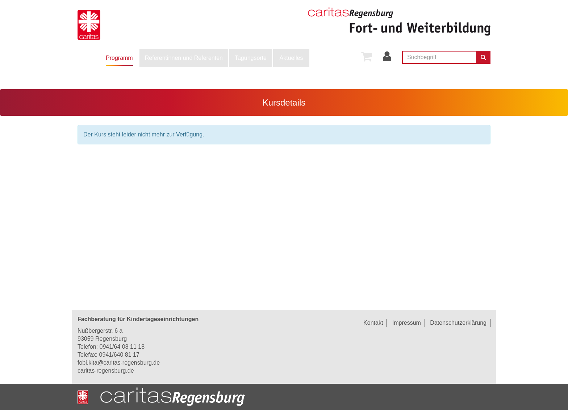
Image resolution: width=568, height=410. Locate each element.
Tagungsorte (251, 58)
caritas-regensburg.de (106, 371)
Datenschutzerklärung (458, 323)
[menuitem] (119, 58)
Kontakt (373, 323)
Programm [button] (119, 58)
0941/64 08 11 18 (122, 347)
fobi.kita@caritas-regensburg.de (119, 363)
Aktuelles (291, 58)
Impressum (406, 323)
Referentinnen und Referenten (184, 58)
